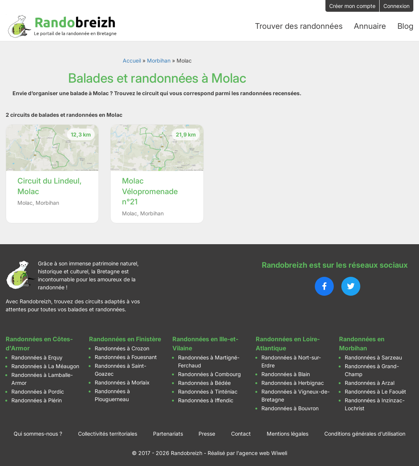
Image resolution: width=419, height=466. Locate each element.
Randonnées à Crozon (122, 346)
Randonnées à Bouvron (290, 406)
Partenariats (168, 431)
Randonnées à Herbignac (292, 380)
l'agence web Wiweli (261, 450)
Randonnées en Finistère (125, 336)
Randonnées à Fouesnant (126, 354)
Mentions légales (287, 431)
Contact (241, 431)
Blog (405, 25)
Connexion (396, 6)
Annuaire (370, 25)
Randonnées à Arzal (369, 380)
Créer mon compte (352, 6)
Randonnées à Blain (285, 372)
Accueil (132, 58)
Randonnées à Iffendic (205, 398)
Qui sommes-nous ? (38, 431)
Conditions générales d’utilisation (364, 431)
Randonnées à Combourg (209, 372)
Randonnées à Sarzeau (373, 355)
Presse (207, 431)
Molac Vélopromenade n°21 (150, 189)
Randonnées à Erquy (37, 355)
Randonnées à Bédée (204, 380)
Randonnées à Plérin (36, 398)
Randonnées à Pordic (37, 389)
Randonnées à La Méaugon (45, 364)
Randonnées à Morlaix (122, 380)
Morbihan (158, 58)
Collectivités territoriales (107, 431)
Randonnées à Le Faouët (375, 389)
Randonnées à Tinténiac (208, 389)
